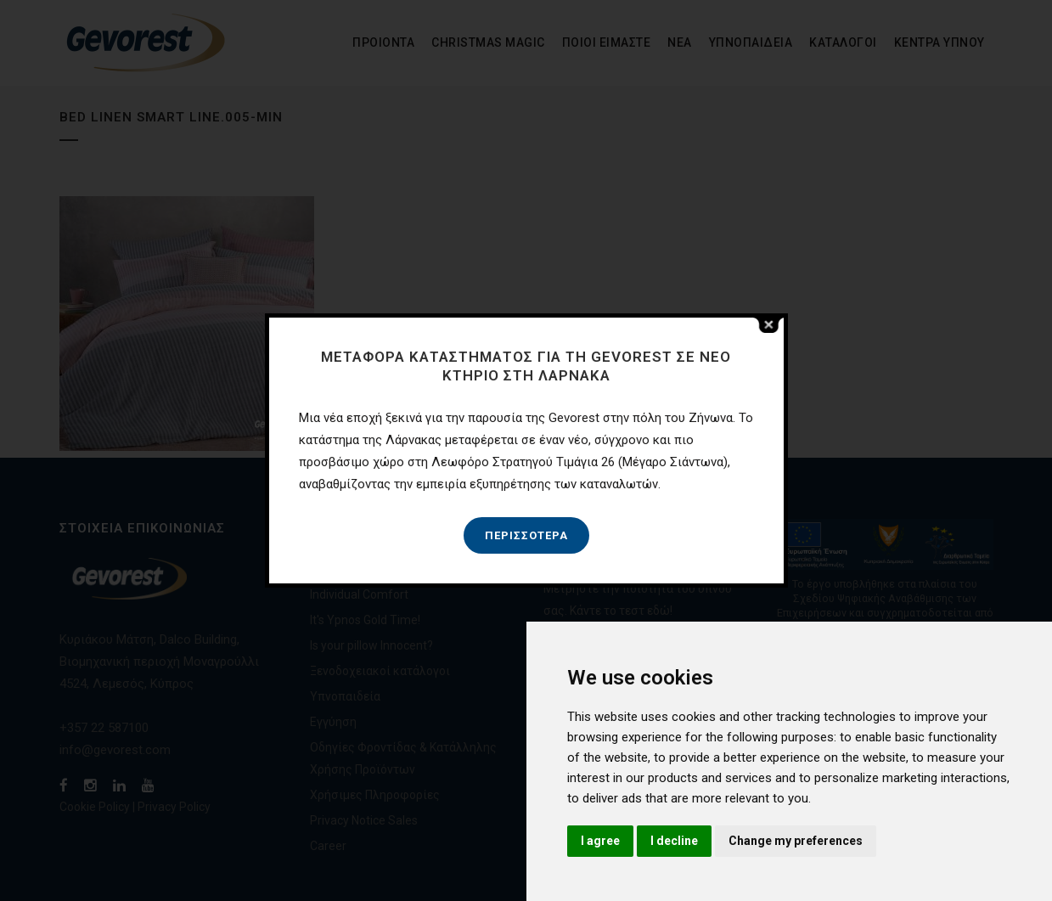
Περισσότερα (526, 535)
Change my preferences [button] (796, 841)
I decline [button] (674, 841)
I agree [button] (600, 841)
